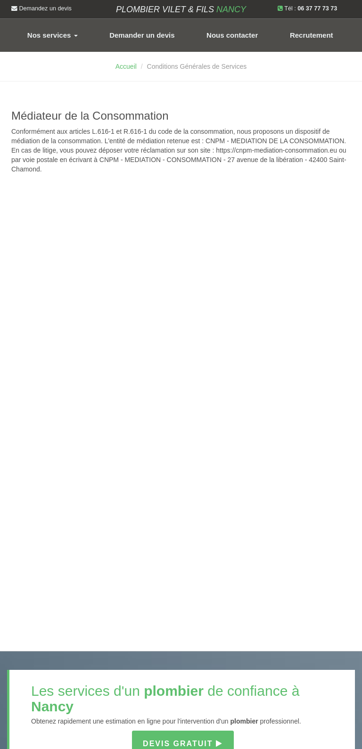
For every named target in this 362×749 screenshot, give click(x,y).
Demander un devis (141, 35)
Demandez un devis (41, 8)
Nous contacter (232, 35)
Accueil (126, 66)
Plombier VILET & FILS (181, 9)
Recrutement (311, 35)
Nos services (52, 35)
